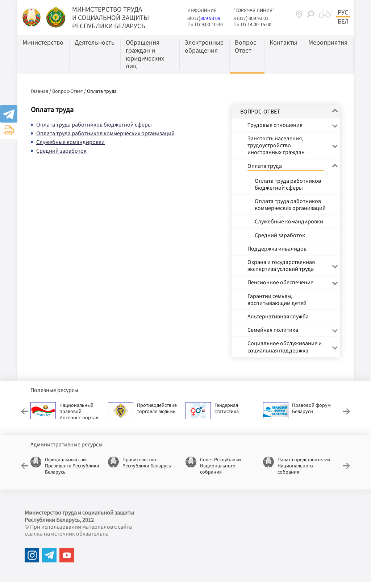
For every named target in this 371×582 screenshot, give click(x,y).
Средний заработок (61, 150)
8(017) (193, 18)
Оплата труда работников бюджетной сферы (94, 124)
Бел (343, 21)
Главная (39, 91)
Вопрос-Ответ (67, 91)
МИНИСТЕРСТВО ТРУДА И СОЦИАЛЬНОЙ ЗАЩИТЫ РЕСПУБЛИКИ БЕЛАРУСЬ (110, 17)
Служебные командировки (70, 141)
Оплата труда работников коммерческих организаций (105, 133)
